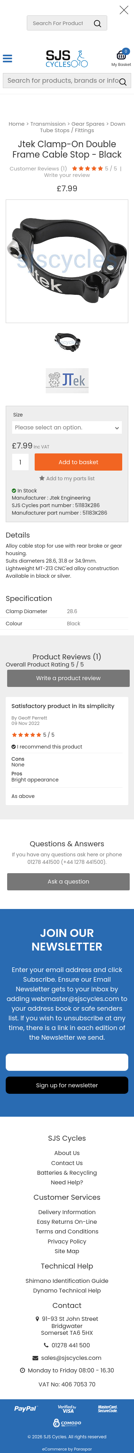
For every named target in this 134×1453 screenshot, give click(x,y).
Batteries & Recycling (67, 1173)
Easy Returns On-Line (67, 1222)
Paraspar (83, 1449)
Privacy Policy (67, 1241)
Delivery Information (66, 1212)
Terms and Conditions (67, 1231)
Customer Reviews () (38, 168)
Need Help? (67, 1182)
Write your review (67, 175)
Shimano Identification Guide (67, 1281)
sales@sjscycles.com (71, 1358)
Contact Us (67, 1163)
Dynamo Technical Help (67, 1290)
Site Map (67, 1251)
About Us (67, 1153)
